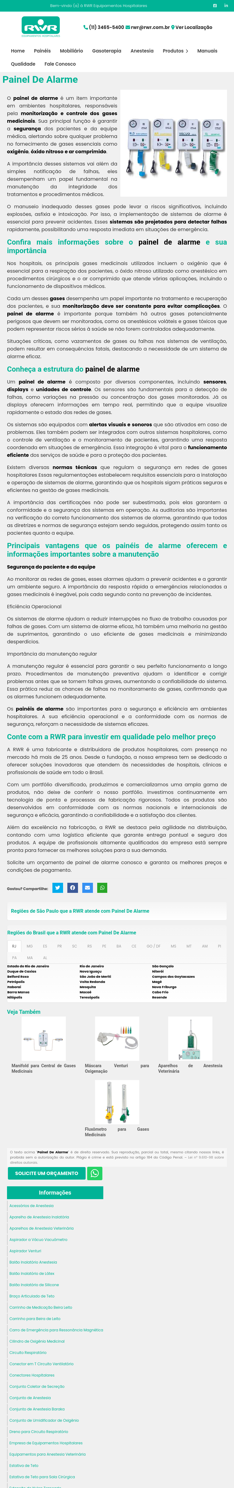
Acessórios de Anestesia (31, 1205)
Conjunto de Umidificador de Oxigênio (44, 1420)
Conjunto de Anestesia (30, 1397)
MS (173, 946)
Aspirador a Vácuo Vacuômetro (38, 1239)
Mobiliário (71, 51)
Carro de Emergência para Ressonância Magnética (56, 1330)
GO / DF (153, 946)
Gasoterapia (106, 51)
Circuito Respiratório (28, 1352)
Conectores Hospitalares (32, 1375)
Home (18, 51)
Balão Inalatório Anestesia (33, 1262)
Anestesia (142, 51)
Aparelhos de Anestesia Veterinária (41, 1228)
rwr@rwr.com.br (150, 27)
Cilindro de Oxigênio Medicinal (37, 1341)
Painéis (42, 51)
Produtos (175, 51)
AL (45, 957)
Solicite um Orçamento (46, 1173)
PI (219, 946)
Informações (55, 1192)
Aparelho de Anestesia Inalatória (39, 1217)
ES (45, 946)
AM (204, 946)
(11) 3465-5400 (106, 27)
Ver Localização (194, 27)
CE (134, 946)
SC (74, 946)
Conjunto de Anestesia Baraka (37, 1409)
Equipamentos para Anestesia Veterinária (47, 1454)
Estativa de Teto (23, 1465)
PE (104, 946)
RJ (14, 946)
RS (89, 946)
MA (30, 957)
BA (119, 946)
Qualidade (23, 64)
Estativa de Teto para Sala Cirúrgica (42, 1476)
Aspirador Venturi (25, 1250)
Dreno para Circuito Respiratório (38, 1431)
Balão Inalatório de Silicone (34, 1284)
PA (14, 957)
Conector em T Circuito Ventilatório (41, 1363)
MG (30, 946)
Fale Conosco (60, 64)
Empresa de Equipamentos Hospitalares (46, 1443)
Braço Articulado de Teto (32, 1296)
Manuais (207, 51)
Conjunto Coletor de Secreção (37, 1386)
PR (60, 946)
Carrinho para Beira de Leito (34, 1318)
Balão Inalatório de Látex (31, 1273)
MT (189, 946)
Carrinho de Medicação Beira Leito (40, 1307)
